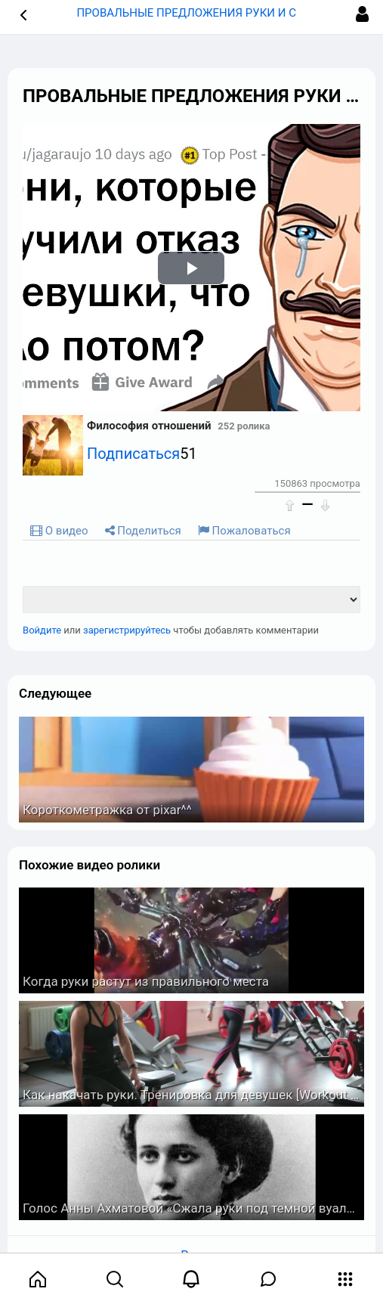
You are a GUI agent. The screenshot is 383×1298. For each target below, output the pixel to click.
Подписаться (133, 454)
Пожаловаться (244, 530)
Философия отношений (149, 425)
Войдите (42, 630)
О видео (59, 530)
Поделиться (143, 530)
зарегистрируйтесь (127, 630)
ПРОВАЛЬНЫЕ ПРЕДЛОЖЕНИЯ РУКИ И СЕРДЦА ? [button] (208, 13)
